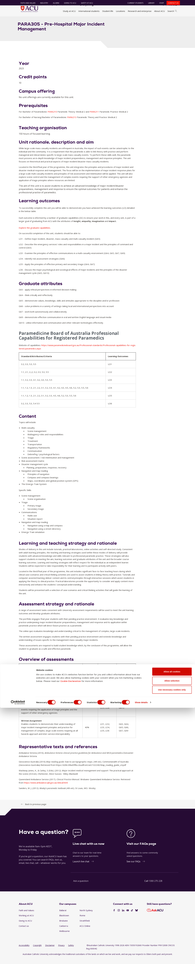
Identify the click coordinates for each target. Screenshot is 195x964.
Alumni (55, 3)
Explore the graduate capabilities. (35, 233)
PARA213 (72, 123)
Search (172, 11)
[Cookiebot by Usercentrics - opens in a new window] (18, 959)
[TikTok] (132, 916)
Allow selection (171, 937)
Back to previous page (35, 810)
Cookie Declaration (70, 937)
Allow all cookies (172, 928)
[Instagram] (119, 916)
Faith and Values (26, 3)
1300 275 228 (155, 886)
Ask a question (80, 886)
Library (150, 3)
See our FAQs (133, 867)
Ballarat (62, 916)
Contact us (172, 3)
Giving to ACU (69, 3)
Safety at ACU (86, 3)
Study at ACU (69, 11)
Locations (120, 11)
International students (89, 11)
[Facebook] (114, 916)
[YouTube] (128, 916)
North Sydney (86, 916)
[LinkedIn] (123, 916)
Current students (134, 3)
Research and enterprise (139, 11)
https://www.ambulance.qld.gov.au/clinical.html (46, 788)
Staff (160, 3)
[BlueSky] (136, 916)
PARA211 (95, 117)
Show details (148, 958)
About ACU (159, 11)
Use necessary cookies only (172, 946)
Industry (43, 3)
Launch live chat (81, 867)
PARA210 (52, 117)
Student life (107, 11)
